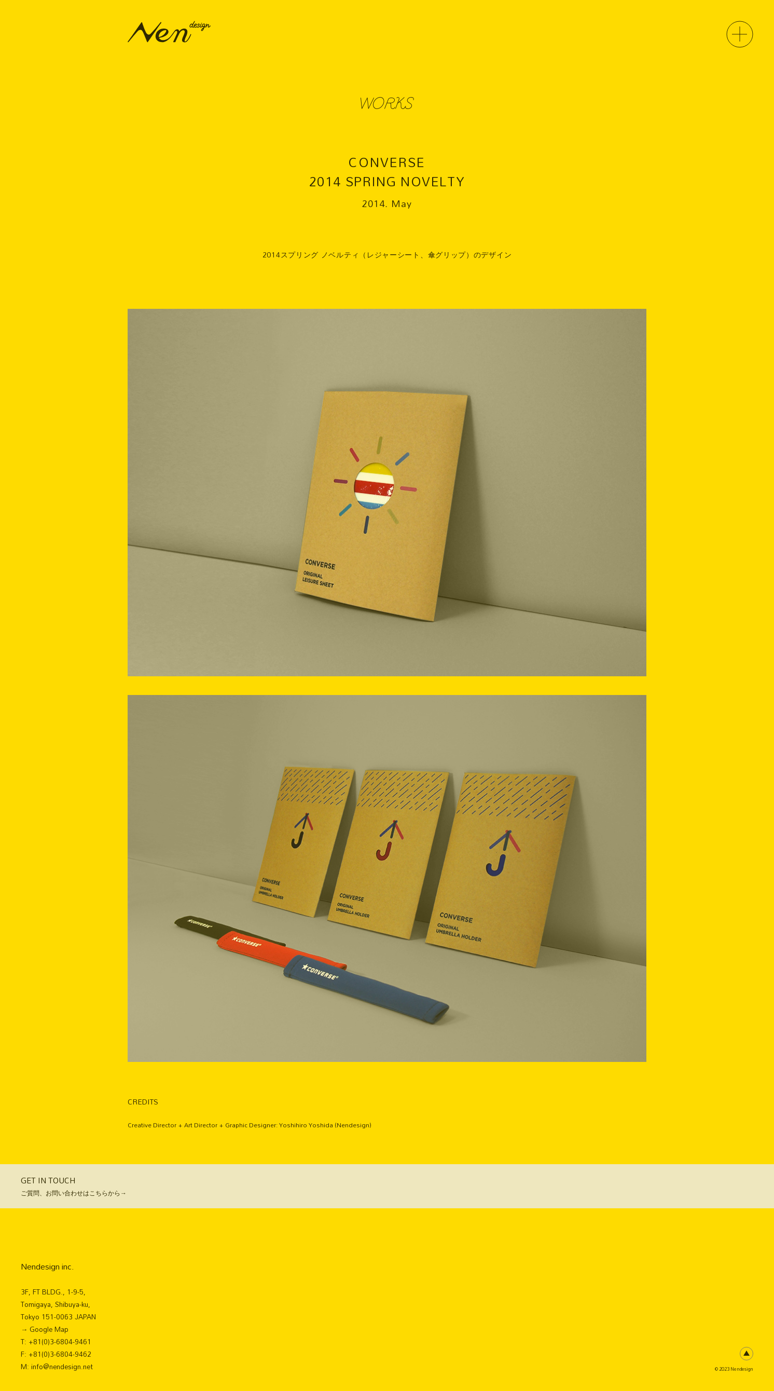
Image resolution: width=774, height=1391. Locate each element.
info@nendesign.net (62, 1366)
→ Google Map (44, 1329)
